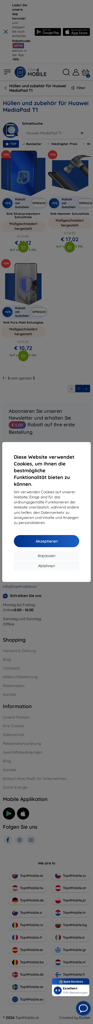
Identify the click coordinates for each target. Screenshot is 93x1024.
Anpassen (46, 555)
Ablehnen (46, 565)
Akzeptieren (47, 541)
